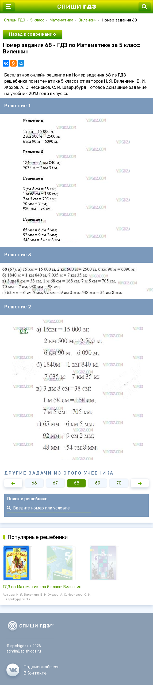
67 (55, 483)
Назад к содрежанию (32, 34)
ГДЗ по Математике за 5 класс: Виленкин (42, 586)
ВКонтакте (35, 673)
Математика (61, 20)
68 (76, 483)
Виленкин (87, 20)
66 (34, 483)
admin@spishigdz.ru (23, 651)
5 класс (37, 20)
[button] (13, 483)
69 (97, 483)
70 (118, 483)
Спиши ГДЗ (14, 20)
